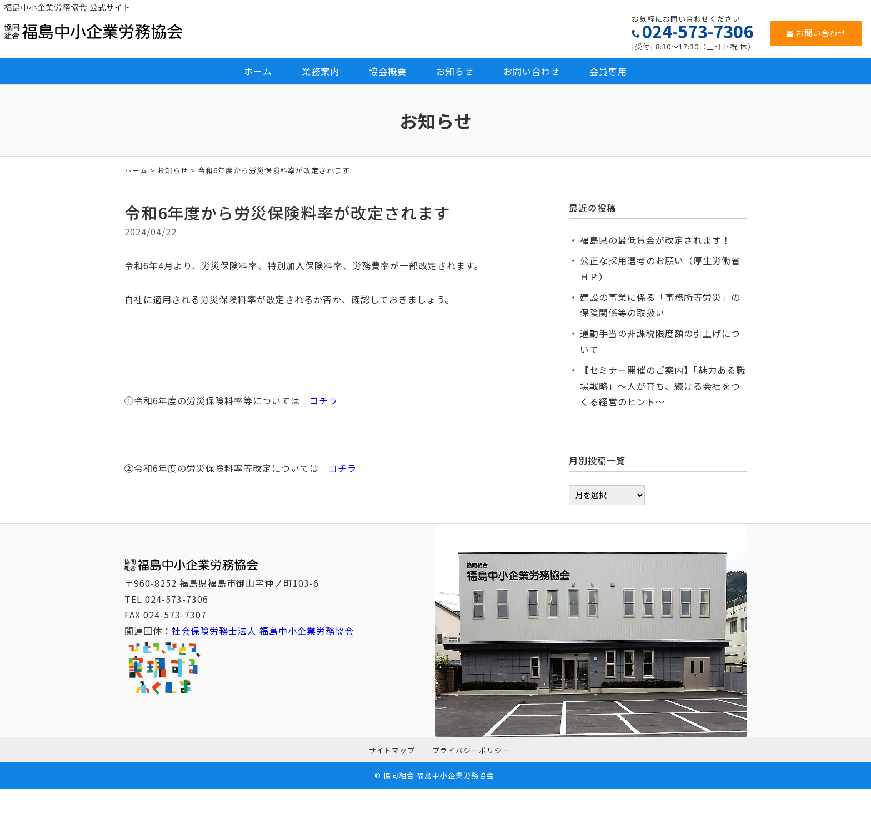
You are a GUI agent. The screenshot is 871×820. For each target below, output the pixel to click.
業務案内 (320, 71)
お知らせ (455, 71)
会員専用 (608, 71)
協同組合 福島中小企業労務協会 (438, 775)
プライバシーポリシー (471, 750)
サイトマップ (391, 750)
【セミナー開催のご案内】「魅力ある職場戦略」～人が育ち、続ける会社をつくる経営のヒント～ (662, 386)
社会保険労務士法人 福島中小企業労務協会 (263, 630)
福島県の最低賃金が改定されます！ (655, 239)
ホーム (258, 71)
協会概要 (388, 71)
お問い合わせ (816, 32)
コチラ (323, 400)
